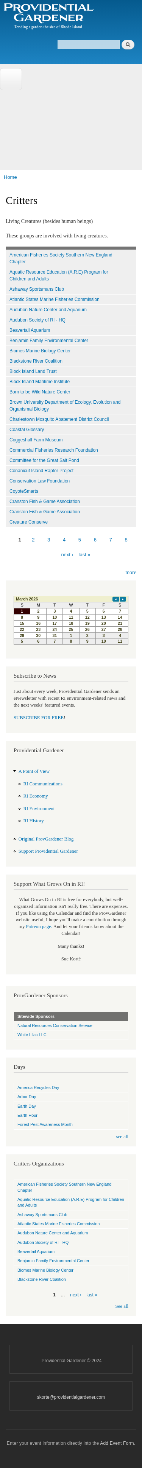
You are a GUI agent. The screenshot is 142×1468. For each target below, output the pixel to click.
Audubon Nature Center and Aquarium (48, 309)
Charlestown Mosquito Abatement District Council (59, 419)
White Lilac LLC (32, 1034)
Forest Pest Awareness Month (45, 1124)
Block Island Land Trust (33, 371)
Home (10, 177)
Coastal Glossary (26, 429)
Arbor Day (26, 1096)
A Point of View (34, 771)
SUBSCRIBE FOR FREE (39, 717)
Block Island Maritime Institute (39, 381)
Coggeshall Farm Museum (36, 440)
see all (122, 1136)
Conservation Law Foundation (39, 481)
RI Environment (39, 808)
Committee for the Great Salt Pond (44, 460)
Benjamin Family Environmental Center (48, 340)
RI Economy (35, 796)
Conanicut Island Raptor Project (41, 470)
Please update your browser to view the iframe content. (71, 620)
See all (121, 1306)
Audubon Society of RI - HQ (37, 320)
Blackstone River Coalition (35, 361)
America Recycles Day (38, 1087)
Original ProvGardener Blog (46, 839)
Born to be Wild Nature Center (39, 392)
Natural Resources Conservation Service (54, 1025)
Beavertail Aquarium (29, 330)
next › (67, 554)
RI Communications (42, 784)
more (130, 572)
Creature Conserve (28, 522)
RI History (33, 820)
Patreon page (38, 926)
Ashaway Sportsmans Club (36, 289)
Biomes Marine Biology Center (40, 350)
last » (85, 554)
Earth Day (26, 1106)
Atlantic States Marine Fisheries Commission (54, 299)
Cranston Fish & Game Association (44, 501)
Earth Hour (27, 1115)
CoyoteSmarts (23, 491)
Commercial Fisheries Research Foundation (53, 450)
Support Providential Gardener (48, 851)
